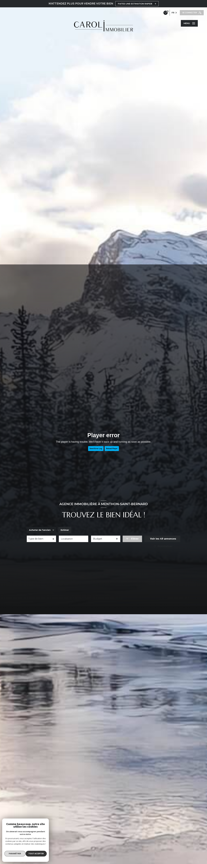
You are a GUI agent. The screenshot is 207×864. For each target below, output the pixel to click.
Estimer (68, 530)
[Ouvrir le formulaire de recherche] (132, 539)
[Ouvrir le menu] (189, 23)
